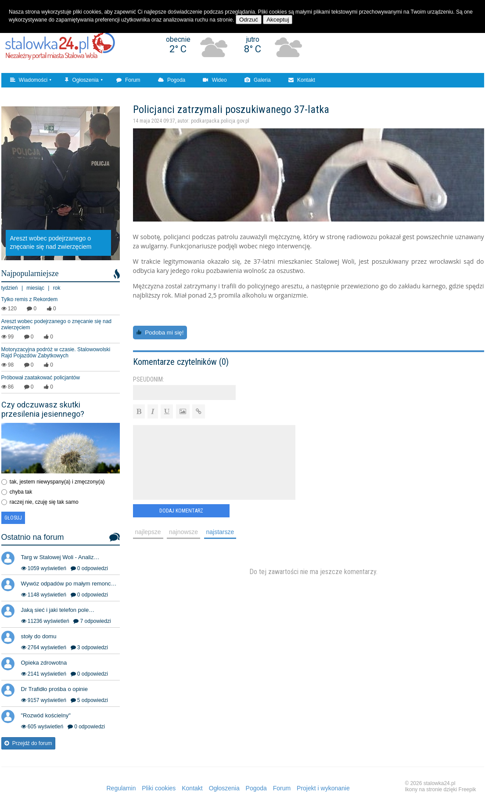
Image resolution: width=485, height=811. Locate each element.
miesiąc (35, 288)
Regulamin (121, 788)
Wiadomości (29, 80)
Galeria (257, 80)
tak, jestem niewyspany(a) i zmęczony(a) (57, 482)
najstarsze (220, 531)
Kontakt (301, 80)
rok (57, 288)
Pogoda (172, 80)
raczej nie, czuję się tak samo (44, 502)
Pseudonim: (148, 379)
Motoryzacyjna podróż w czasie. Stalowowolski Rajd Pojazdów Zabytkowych (56, 352)
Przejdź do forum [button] (28, 743)
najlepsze (148, 531)
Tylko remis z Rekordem (29, 299)
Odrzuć (248, 19)
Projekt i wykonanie (323, 788)
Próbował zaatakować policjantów (40, 378)
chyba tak (21, 492)
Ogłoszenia (81, 80)
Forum (128, 80)
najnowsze (183, 531)
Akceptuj (277, 19)
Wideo (214, 80)
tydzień (9, 288)
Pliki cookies (159, 788)
